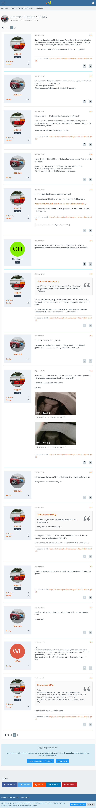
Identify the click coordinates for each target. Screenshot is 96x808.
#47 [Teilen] (91, 274)
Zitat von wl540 (44, 685)
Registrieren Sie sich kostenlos (61, 753)
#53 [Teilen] (91, 607)
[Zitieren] (90, 66)
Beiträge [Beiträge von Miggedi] (8, 64)
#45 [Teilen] (91, 189)
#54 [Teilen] (91, 642)
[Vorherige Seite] (3, 27)
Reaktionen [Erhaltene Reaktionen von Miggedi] (9, 62)
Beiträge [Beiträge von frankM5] (8, 99)
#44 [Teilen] (91, 154)
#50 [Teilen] (91, 472)
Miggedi (56, 225)
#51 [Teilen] (91, 507)
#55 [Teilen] (91, 678)
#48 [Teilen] (91, 336)
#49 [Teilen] (91, 371)
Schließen (91, 804)
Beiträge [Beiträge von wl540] (8, 666)
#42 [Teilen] (91, 76)
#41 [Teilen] (91, 35)
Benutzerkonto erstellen (40, 761)
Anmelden (62, 761)
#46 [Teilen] (91, 240)
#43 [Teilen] (91, 111)
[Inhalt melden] (84, 66)
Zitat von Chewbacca (47, 281)
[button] (3, 3)
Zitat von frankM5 (45, 514)
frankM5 (16, 20)
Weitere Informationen (78, 804)
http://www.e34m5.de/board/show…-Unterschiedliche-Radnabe (59, 204)
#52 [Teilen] (91, 567)
